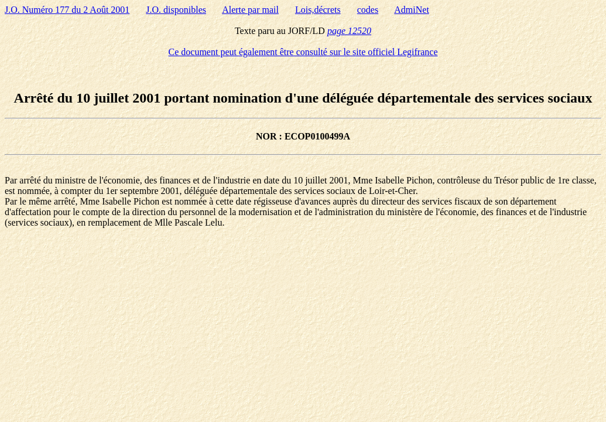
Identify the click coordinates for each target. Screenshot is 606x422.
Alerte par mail (250, 10)
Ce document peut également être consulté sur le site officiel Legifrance (303, 52)
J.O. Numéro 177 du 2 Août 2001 (67, 10)
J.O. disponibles (176, 10)
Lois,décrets (318, 10)
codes (367, 10)
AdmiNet (411, 10)
